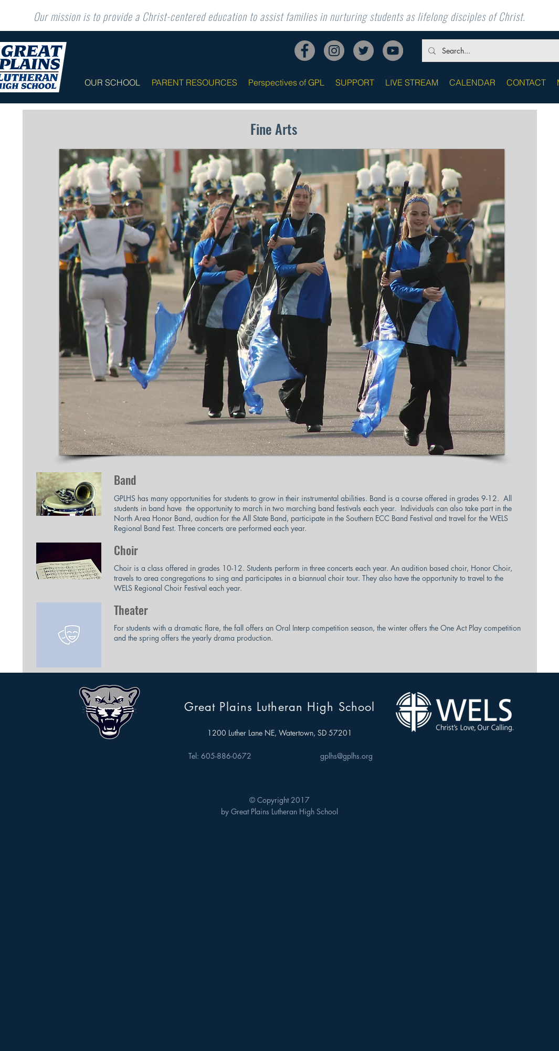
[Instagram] (334, 50)
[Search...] (500, 50)
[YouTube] (393, 50)
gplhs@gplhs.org (346, 756)
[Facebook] (304, 50)
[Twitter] (363, 50)
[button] (281, 302)
